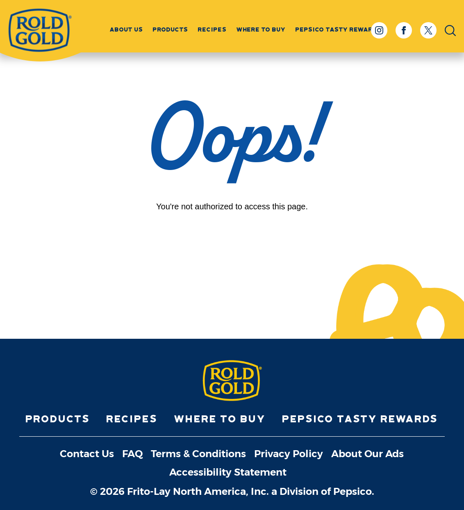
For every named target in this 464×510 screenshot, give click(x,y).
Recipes (212, 29)
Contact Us (87, 454)
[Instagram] (379, 30)
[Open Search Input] (450, 30)
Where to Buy (261, 29)
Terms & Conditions (198, 454)
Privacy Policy (288, 454)
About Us (126, 29)
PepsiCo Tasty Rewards (360, 419)
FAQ (132, 454)
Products (170, 29)
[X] (428, 30)
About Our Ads (367, 454)
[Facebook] (404, 30)
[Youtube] (252, 282)
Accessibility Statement (228, 472)
